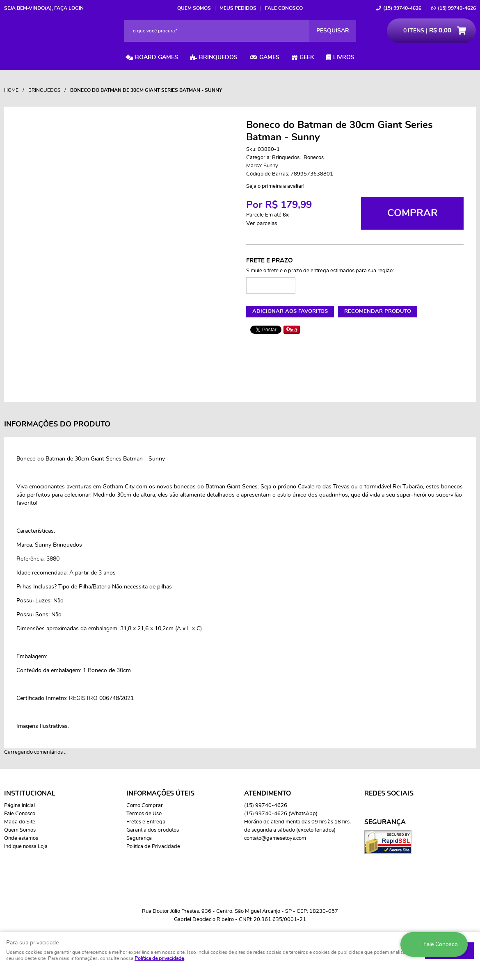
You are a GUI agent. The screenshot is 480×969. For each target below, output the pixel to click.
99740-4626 (402, 8)
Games (269, 57)
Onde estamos (21, 838)
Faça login (69, 8)
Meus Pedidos (237, 8)
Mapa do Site (19, 822)
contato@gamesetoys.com (275, 838)
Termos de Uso (144, 813)
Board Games (156, 57)
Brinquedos (218, 57)
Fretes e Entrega (145, 822)
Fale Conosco (284, 8)
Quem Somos (194, 8)
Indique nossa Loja (26, 846)
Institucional (29, 793)
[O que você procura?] (332, 31)
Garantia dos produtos (152, 830)
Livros (343, 57)
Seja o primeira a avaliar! (275, 186)
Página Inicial (19, 805)
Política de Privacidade (153, 846)
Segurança (139, 838)
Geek (306, 57)
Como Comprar (144, 805)
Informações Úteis (160, 793)
